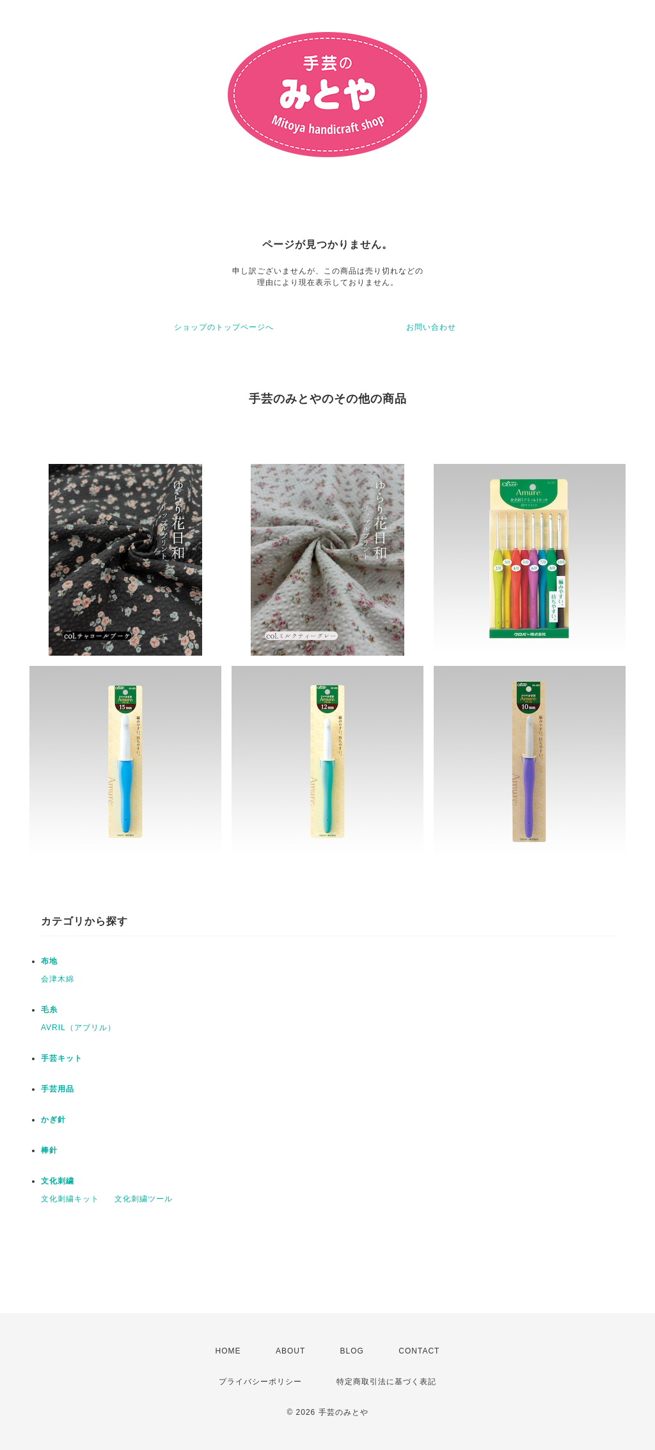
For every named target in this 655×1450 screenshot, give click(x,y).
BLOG (352, 1350)
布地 (49, 961)
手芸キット (62, 1058)
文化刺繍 (57, 1180)
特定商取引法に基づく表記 (386, 1381)
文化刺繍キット (70, 1198)
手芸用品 (57, 1088)
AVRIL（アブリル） (78, 1027)
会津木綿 (57, 979)
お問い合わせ (431, 327)
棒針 (49, 1150)
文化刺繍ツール (143, 1198)
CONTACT (419, 1350)
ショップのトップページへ (224, 327)
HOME (228, 1350)
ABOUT (290, 1350)
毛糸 (49, 1009)
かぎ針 (53, 1119)
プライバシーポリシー (260, 1381)
